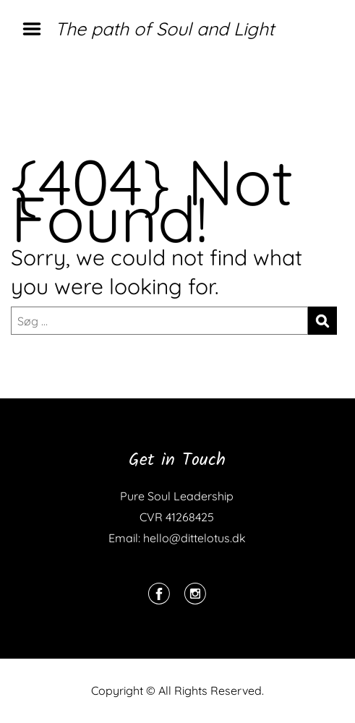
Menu (37, 29)
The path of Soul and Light (164, 28)
